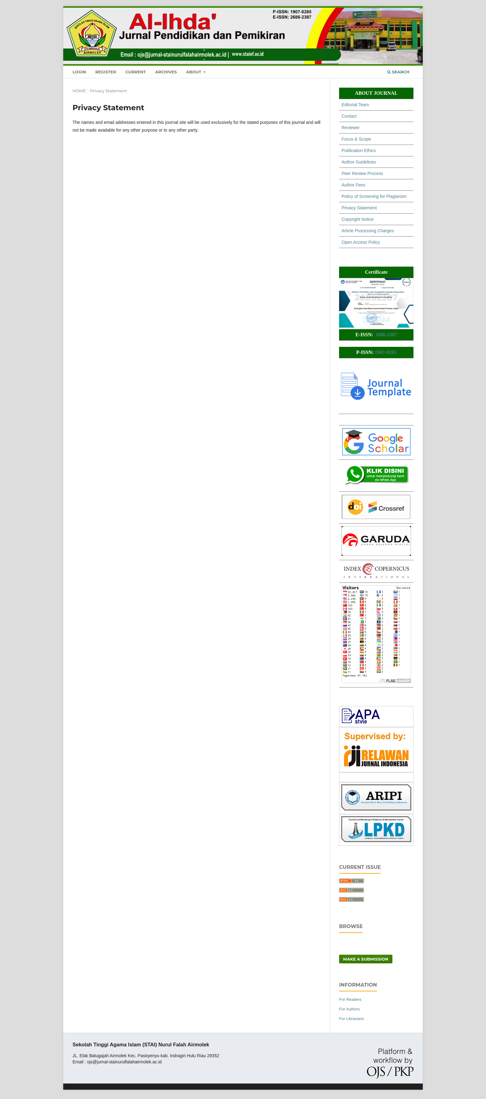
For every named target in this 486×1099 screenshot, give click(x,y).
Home (79, 90)
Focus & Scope (356, 139)
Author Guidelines (359, 161)
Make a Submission (365, 959)
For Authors (349, 1009)
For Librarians (351, 1018)
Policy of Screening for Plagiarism (374, 196)
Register (105, 71)
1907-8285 (385, 352)
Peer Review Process (362, 173)
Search (398, 71)
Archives (166, 71)
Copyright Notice (358, 219)
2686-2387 (386, 334)
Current (135, 71)
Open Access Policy (361, 242)
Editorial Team (355, 104)
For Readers (350, 999)
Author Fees (353, 184)
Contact (349, 116)
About (194, 71)
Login (79, 71)
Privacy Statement (359, 207)
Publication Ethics (359, 150)
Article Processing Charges (368, 230)
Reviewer (351, 127)
